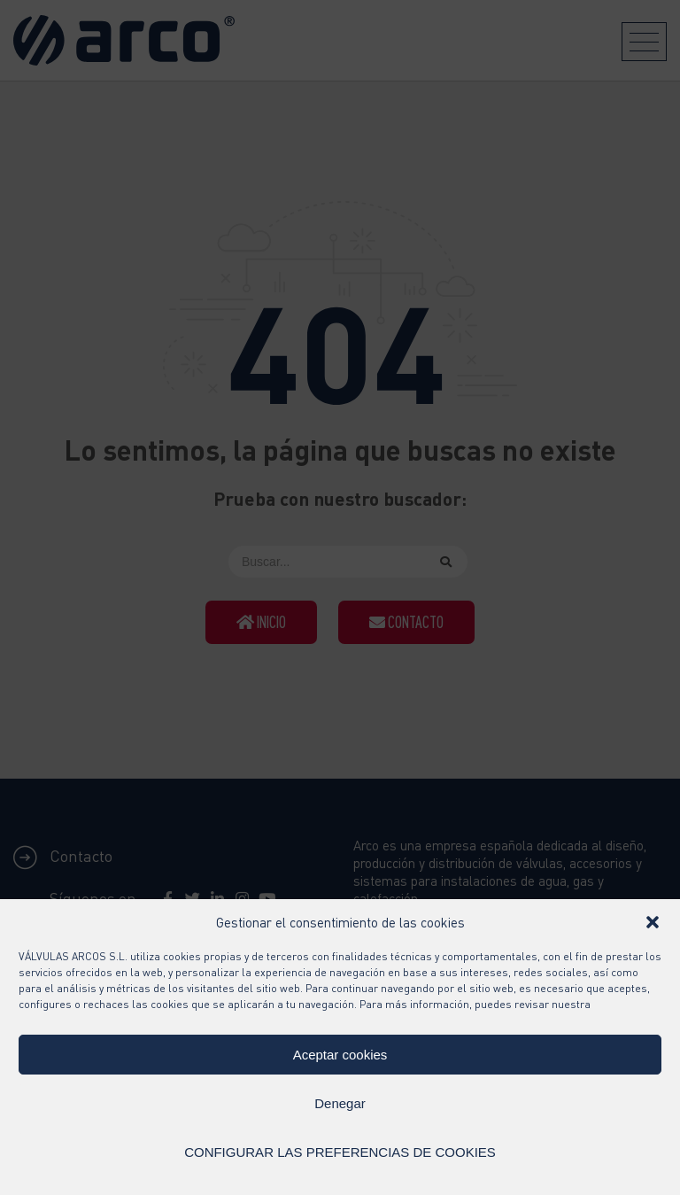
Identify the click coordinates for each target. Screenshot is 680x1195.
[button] (652, 922)
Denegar (340, 1103)
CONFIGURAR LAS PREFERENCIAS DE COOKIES (340, 1152)
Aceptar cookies (340, 1054)
